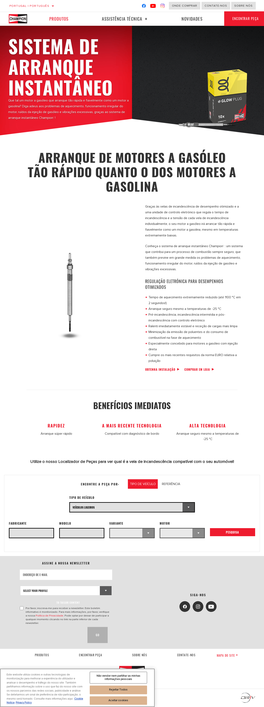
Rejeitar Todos (118, 689)
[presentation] (51, 635)
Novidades (192, 18)
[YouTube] (153, 6)
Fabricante (18, 523)
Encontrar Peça (90, 655)
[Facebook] (144, 6)
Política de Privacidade (49, 615)
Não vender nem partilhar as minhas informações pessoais (118, 677)
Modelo (65, 523)
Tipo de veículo (81, 497)
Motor (165, 523)
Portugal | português (29, 6)
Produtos (58, 18)
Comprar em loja (197, 369)
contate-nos (186, 655)
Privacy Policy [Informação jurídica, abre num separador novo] (24, 702)
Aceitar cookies (118, 700)
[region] (77, 688)
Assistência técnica (122, 18)
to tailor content (68, 602)
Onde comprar (184, 5)
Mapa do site (227, 655)
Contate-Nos (216, 5)
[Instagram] (162, 6)
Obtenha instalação (160, 369)
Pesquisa (232, 532)
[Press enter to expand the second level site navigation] (146, 19)
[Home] (20, 19)
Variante (116, 523)
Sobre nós (243, 5)
